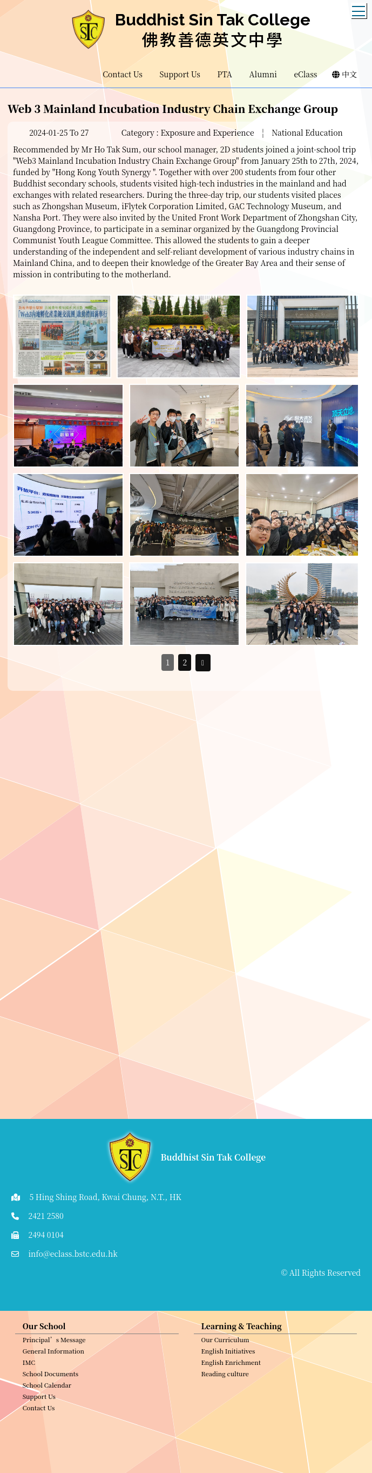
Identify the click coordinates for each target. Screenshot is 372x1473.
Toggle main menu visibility (359, 8)
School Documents (50, 1378)
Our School (44, 1330)
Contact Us (39, 1412)
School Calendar (47, 1389)
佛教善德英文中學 (212, 39)
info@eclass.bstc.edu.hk (72, 1253)
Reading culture (225, 1378)
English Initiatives (228, 1355)
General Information (53, 1355)
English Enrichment (231, 1366)
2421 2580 (45, 1215)
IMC (29, 1366)
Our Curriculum (225, 1343)
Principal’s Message (54, 1343)
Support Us (39, 1400)
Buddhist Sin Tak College (212, 19)
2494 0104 (45, 1234)
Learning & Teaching (241, 1330)
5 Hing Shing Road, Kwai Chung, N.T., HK (105, 1196)
